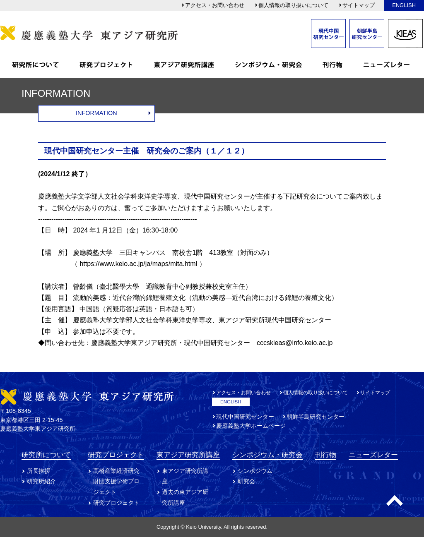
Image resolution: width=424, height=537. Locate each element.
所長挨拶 (38, 470)
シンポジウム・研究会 (267, 455)
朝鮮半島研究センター (315, 416)
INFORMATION (96, 113)
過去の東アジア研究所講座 (185, 497)
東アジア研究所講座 (188, 455)
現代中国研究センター (245, 416)
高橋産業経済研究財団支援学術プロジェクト (116, 481)
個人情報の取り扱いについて (291, 5)
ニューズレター (373, 455)
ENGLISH (404, 5)
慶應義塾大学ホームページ (251, 425)
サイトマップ (356, 5)
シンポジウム (255, 470)
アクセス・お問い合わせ (212, 5)
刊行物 (325, 455)
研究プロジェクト (116, 455)
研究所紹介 (41, 481)
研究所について (46, 455)
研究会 (246, 481)
